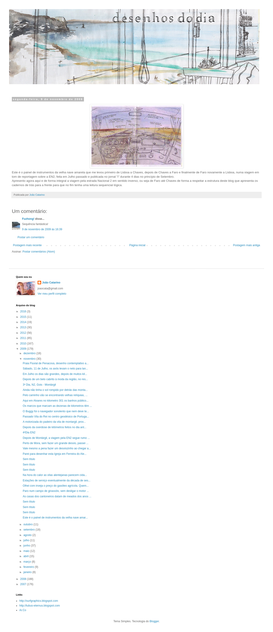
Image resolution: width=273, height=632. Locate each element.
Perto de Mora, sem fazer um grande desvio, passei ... (55, 443)
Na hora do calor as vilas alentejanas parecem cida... (55, 475)
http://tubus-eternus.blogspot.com (39, 605)
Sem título (29, 459)
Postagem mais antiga (246, 245)
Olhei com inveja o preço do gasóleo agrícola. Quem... (56, 485)
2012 (23, 332)
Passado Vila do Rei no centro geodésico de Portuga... (56, 416)
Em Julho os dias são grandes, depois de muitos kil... (55, 374)
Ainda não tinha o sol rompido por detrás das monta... (55, 390)
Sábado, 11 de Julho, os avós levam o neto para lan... (55, 368)
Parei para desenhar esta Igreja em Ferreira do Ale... (54, 453)
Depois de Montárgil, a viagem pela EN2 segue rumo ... (56, 438)
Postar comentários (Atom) (39, 251)
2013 (23, 327)
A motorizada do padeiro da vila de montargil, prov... (54, 421)
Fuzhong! (28, 218)
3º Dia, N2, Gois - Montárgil (39, 384)
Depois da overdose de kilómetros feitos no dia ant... (54, 427)
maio (26, 551)
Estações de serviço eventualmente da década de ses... (57, 480)
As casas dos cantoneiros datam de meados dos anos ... (57, 496)
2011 (23, 338)
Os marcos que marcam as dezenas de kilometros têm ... (57, 405)
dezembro (29, 353)
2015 (23, 317)
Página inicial (137, 245)
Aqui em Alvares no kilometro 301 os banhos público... (55, 400)
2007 (23, 584)
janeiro (27, 572)
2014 (23, 322)
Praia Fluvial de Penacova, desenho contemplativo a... (56, 363)
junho (27, 545)
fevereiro (29, 567)
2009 (23, 348)
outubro (28, 524)
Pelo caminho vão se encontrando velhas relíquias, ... (55, 395)
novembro (29, 358)
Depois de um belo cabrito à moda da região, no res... (55, 379)
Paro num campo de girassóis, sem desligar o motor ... (56, 491)
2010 (23, 343)
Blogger (154, 621)
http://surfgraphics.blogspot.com (38, 600)
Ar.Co (22, 610)
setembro (29, 529)
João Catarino (51, 282)
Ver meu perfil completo (52, 293)
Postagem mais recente (27, 245)
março (27, 561)
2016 (23, 311)
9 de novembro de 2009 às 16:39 (42, 229)
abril (26, 556)
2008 (23, 579)
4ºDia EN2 (29, 432)
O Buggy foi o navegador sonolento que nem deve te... (56, 411)
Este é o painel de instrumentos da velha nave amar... (55, 517)
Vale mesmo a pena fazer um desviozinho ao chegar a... (57, 448)
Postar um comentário (31, 237)
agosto (27, 535)
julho (26, 540)
